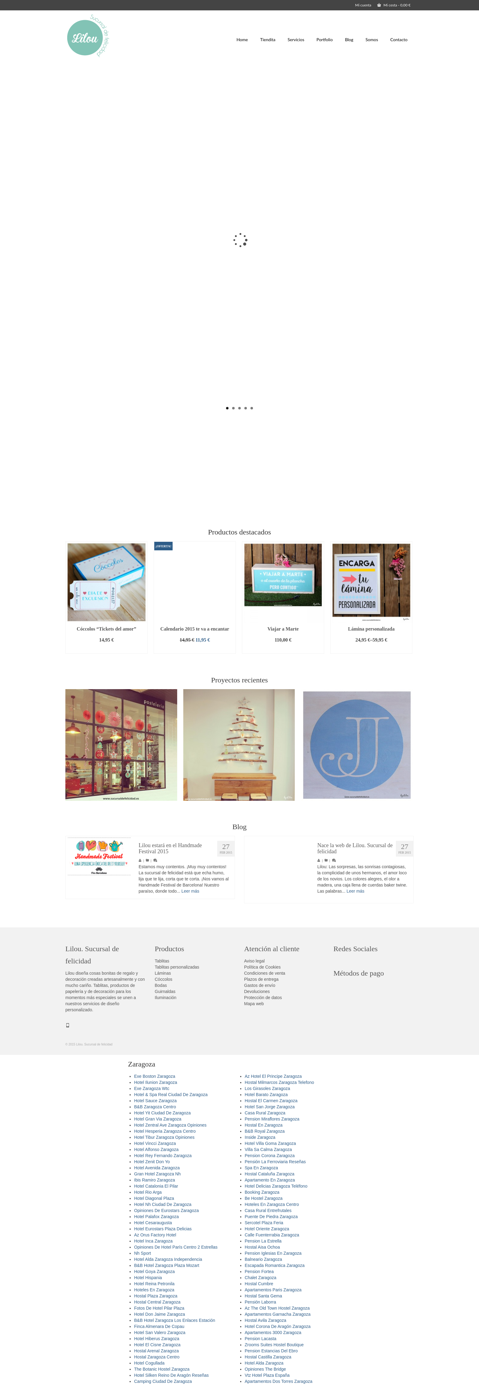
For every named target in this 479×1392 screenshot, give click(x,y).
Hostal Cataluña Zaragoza (269, 1173)
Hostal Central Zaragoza (157, 1302)
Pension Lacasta (260, 1338)
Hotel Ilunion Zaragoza (155, 1082)
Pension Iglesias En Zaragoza (273, 1253)
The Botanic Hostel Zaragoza (161, 1369)
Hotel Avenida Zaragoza (157, 1167)
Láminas (163, 973)
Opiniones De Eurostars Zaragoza (166, 1210)
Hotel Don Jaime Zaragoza (159, 1314)
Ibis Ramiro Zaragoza (154, 1180)
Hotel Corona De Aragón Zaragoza (278, 1326)
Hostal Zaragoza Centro (157, 1356)
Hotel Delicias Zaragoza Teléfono (276, 1186)
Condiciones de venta (264, 973)
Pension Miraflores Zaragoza (272, 1119)
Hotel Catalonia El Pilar (156, 1186)
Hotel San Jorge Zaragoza (269, 1106)
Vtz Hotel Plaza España (267, 1375)
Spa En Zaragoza (261, 1167)
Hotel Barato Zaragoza (266, 1094)
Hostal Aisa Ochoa (262, 1247)
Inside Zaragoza (260, 1137)
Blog (349, 39)
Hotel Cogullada (149, 1363)
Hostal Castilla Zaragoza (268, 1356)
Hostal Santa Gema (263, 1295)
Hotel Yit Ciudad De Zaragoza (162, 1112)
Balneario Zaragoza (263, 1259)
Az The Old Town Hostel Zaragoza (277, 1308)
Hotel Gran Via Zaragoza (157, 1119)
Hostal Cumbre (259, 1283)
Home (242, 39)
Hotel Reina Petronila (154, 1283)
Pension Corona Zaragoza (269, 1155)
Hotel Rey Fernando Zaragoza (163, 1155)
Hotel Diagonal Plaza (154, 1198)
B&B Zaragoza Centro (155, 1106)
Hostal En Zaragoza (264, 1125)
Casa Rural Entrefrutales (268, 1210)
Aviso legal (254, 961)
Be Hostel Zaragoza (264, 1198)
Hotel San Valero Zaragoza (159, 1332)
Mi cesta (394, 5)
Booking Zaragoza (262, 1192)
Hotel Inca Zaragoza (153, 1241)
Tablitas (162, 961)
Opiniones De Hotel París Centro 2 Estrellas (176, 1247)
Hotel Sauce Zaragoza (155, 1100)
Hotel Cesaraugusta (153, 1222)
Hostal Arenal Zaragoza (156, 1350)
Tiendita (267, 39)
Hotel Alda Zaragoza (264, 1363)
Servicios (295, 39)
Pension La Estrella (263, 1241)
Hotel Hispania (148, 1277)
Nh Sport (142, 1253)
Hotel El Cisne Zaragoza (157, 1344)
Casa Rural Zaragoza (265, 1112)
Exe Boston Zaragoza (154, 1076)
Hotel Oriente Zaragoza (267, 1228)
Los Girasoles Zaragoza (267, 1088)
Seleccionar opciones (371, 649)
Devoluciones (257, 991)
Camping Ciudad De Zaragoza (163, 1381)
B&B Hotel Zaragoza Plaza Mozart (166, 1265)
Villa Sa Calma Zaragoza (268, 1149)
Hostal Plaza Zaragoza (155, 1295)
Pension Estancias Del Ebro (271, 1350)
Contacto (399, 39)
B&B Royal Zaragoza (265, 1131)
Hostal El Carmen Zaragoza (271, 1100)
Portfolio (324, 39)
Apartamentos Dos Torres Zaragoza (279, 1381)
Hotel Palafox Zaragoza (156, 1216)
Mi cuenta (363, 5)
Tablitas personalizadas (177, 967)
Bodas (161, 985)
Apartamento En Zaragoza (270, 1180)
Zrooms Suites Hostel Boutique (274, 1344)
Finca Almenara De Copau (159, 1326)
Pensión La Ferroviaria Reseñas (275, 1161)
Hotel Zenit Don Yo (152, 1161)
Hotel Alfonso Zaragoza (156, 1149)
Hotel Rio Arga (148, 1192)
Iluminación (166, 997)
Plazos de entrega (261, 979)
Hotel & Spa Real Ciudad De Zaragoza (170, 1094)
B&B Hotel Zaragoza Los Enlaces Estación (174, 1320)
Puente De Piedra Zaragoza (271, 1216)
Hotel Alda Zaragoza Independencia (168, 1259)
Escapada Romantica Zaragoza (275, 1265)
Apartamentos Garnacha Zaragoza (278, 1314)
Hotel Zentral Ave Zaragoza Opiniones (170, 1125)
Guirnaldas (165, 991)
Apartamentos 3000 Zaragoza (273, 1332)
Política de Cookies (262, 967)
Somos (372, 39)
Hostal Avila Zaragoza (265, 1320)
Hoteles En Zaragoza (154, 1289)
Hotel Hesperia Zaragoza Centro (165, 1131)
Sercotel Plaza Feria (264, 1222)
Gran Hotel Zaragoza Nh (157, 1173)
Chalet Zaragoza (260, 1277)
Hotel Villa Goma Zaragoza (270, 1143)
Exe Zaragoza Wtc (151, 1088)
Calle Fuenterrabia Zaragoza (272, 1234)
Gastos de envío (259, 985)
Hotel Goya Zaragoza (154, 1271)
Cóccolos (164, 979)
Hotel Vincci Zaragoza (155, 1143)
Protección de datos (263, 997)
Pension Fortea (259, 1271)
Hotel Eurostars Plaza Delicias (163, 1228)
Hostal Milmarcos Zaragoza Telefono (279, 1082)
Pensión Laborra (260, 1302)
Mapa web (254, 1003)
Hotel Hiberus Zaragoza (156, 1338)
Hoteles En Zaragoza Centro (272, 1204)
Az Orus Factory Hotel (155, 1234)
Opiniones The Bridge (265, 1369)
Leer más (190, 894)
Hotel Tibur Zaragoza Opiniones (164, 1137)
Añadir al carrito (106, 649)
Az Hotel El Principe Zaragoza (273, 1076)
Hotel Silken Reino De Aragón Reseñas (171, 1375)
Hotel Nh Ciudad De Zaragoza (163, 1204)
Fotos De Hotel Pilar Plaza (159, 1308)
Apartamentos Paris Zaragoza (273, 1289)
